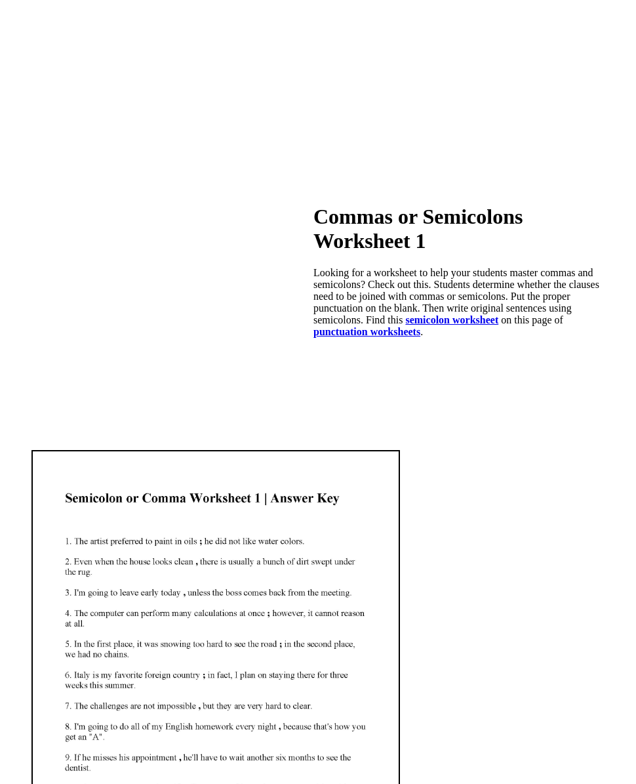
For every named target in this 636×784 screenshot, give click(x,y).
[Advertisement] (318, 92)
